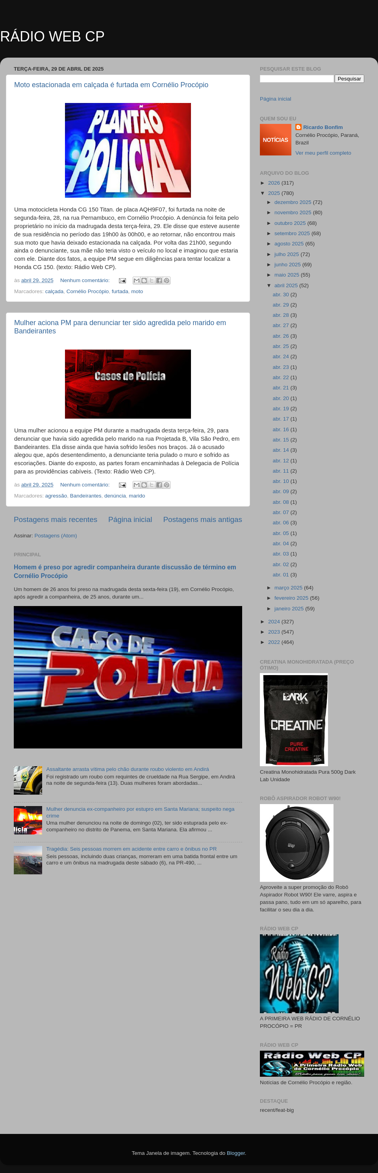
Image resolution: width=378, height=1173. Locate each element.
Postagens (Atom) (56, 536)
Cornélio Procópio (88, 291)
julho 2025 (287, 254)
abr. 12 (281, 461)
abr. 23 (281, 367)
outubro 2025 (290, 223)
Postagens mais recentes (55, 519)
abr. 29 (281, 305)
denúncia (115, 496)
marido (137, 496)
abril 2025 (286, 285)
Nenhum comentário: (85, 280)
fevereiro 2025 (292, 598)
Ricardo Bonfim (323, 127)
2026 (275, 183)
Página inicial (130, 519)
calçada (54, 291)
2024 (275, 622)
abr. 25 (281, 346)
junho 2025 (288, 265)
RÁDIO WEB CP (52, 36)
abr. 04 (281, 543)
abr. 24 (281, 356)
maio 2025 (287, 275)
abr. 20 (281, 398)
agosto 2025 (289, 244)
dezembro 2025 (293, 202)
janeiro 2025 (289, 609)
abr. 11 (281, 471)
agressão (56, 496)
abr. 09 (281, 491)
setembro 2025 (292, 233)
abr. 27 (281, 325)
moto (137, 291)
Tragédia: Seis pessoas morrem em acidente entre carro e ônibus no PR (131, 849)
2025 (275, 193)
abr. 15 (281, 440)
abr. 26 (281, 336)
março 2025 (289, 588)
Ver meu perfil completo (323, 153)
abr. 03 (281, 554)
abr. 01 (281, 575)
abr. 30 (281, 294)
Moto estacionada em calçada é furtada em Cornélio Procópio (111, 85)
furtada (120, 291)
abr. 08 (281, 502)
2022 (275, 642)
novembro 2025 (293, 212)
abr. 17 (281, 419)
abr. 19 (281, 409)
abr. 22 (281, 377)
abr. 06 (281, 523)
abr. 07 (281, 512)
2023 (275, 632)
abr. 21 (281, 388)
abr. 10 (281, 481)
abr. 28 (281, 315)
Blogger (236, 1153)
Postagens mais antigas (202, 519)
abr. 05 (281, 533)
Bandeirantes (86, 496)
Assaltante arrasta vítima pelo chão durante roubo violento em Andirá (127, 769)
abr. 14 (281, 450)
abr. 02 (281, 564)
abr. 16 (281, 429)
